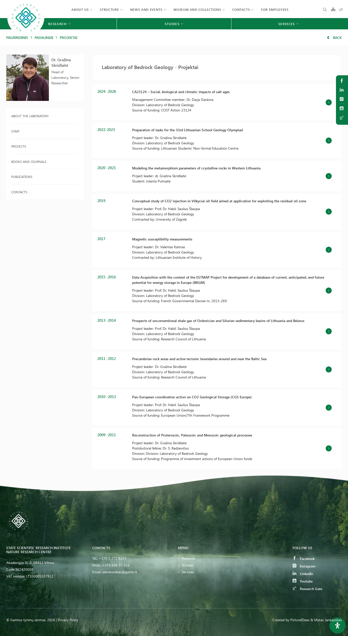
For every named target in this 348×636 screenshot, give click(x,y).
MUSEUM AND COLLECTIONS (197, 9)
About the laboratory (30, 116)
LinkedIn (303, 573)
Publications (21, 176)
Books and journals (28, 161)
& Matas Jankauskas (326, 619)
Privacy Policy (68, 619)
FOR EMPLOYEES (274, 9)
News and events (146, 9)
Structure (109, 9)
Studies (187, 565)
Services (188, 571)
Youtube (303, 581)
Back (334, 37)
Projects (18, 146)
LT (341, 9)
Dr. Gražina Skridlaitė (61, 62)
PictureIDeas (299, 619)
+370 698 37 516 (116, 565)
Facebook (304, 558)
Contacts (241, 9)
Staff (15, 131)
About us (80, 9)
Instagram (304, 566)
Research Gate (307, 588)
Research (188, 558)
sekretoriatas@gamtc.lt (119, 571)
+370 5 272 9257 (112, 558)
